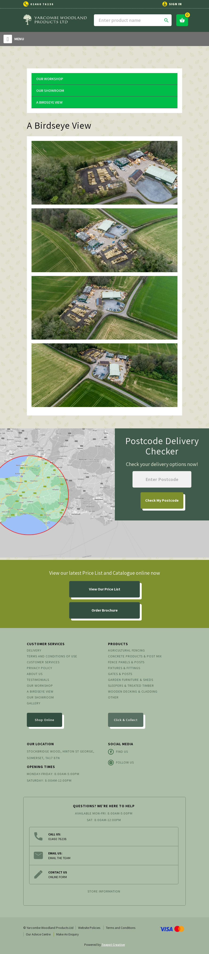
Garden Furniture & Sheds (130, 680)
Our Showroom (50, 90)
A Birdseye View (49, 102)
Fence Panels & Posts (126, 662)
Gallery (33, 703)
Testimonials (38, 680)
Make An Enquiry (67, 934)
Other (113, 697)
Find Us (118, 752)
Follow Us (121, 762)
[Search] (133, 20)
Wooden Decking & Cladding (132, 691)
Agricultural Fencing (126, 650)
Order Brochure (105, 610)
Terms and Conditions (120, 928)
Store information (104, 891)
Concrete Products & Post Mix (135, 656)
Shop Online (44, 720)
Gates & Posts (120, 674)
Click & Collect (126, 720)
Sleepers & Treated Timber (131, 685)
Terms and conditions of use (52, 656)
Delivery (34, 650)
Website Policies (89, 928)
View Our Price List (104, 589)
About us (35, 674)
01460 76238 (42, 4)
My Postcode (162, 500)
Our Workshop (49, 78)
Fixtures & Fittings (124, 668)
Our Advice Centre (38, 934)
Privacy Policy (39, 668)
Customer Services (43, 662)
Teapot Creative (113, 944)
